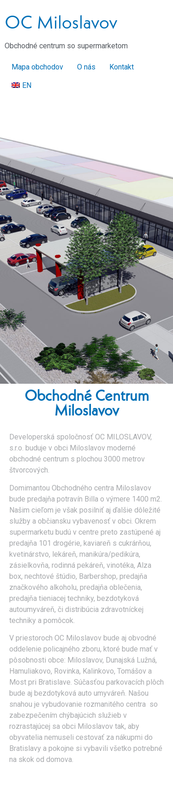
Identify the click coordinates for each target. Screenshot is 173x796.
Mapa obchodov (37, 67)
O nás (86, 67)
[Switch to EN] (21, 85)
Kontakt (121, 67)
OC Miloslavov (61, 22)
